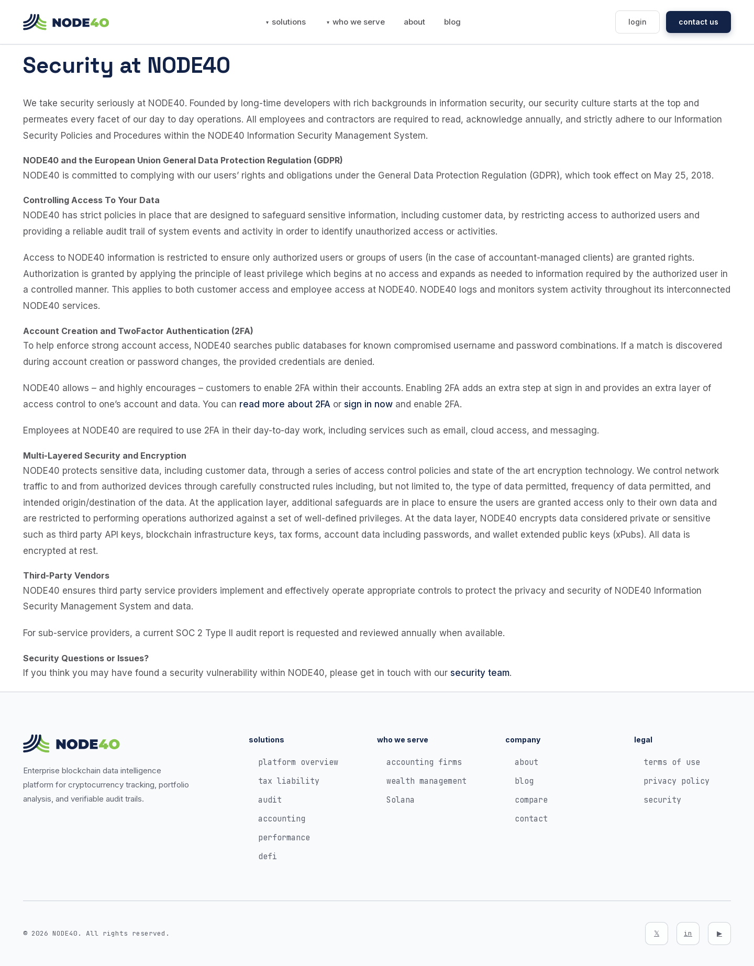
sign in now (368, 404)
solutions (289, 22)
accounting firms (424, 762)
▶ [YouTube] (719, 933)
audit (270, 800)
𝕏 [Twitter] (656, 933)
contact (531, 819)
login (637, 21)
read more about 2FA (284, 404)
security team (479, 673)
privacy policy (676, 781)
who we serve (358, 22)
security (662, 800)
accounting (281, 819)
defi (267, 856)
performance (284, 837)
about (414, 22)
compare (531, 800)
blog (452, 22)
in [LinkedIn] (688, 933)
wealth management (426, 781)
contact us (698, 21)
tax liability (288, 781)
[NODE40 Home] (66, 22)
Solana (400, 800)
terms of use (672, 762)
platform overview (298, 762)
